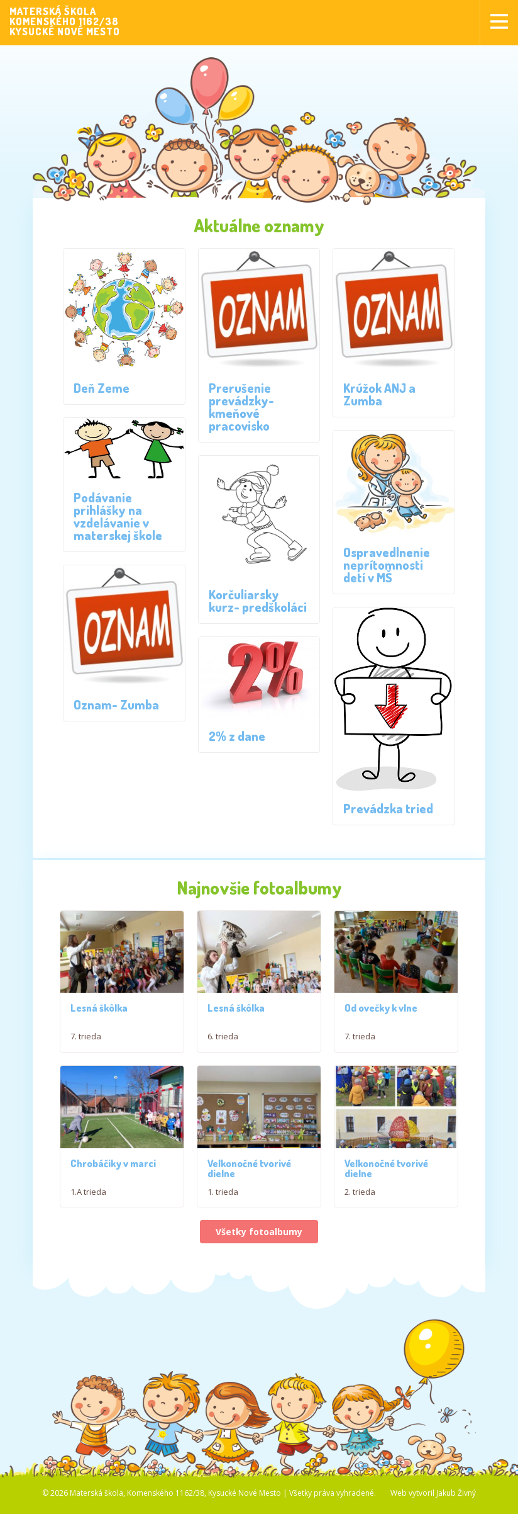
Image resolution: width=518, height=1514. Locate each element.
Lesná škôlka (99, 1014)
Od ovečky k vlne (380, 1043)
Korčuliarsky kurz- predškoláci (258, 600)
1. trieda (222, 1261)
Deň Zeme (102, 388)
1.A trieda (88, 1261)
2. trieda (359, 1261)
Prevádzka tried (388, 808)
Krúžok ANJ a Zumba (379, 394)
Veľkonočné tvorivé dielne (249, 1237)
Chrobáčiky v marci (113, 1232)
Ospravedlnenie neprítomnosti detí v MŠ (386, 564)
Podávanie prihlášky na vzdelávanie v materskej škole (118, 516)
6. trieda (222, 1042)
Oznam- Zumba (116, 704)
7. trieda (85, 1042)
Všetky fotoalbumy (259, 1302)
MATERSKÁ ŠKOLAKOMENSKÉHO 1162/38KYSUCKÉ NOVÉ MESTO (64, 21)
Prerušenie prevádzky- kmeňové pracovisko (241, 407)
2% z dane (237, 736)
